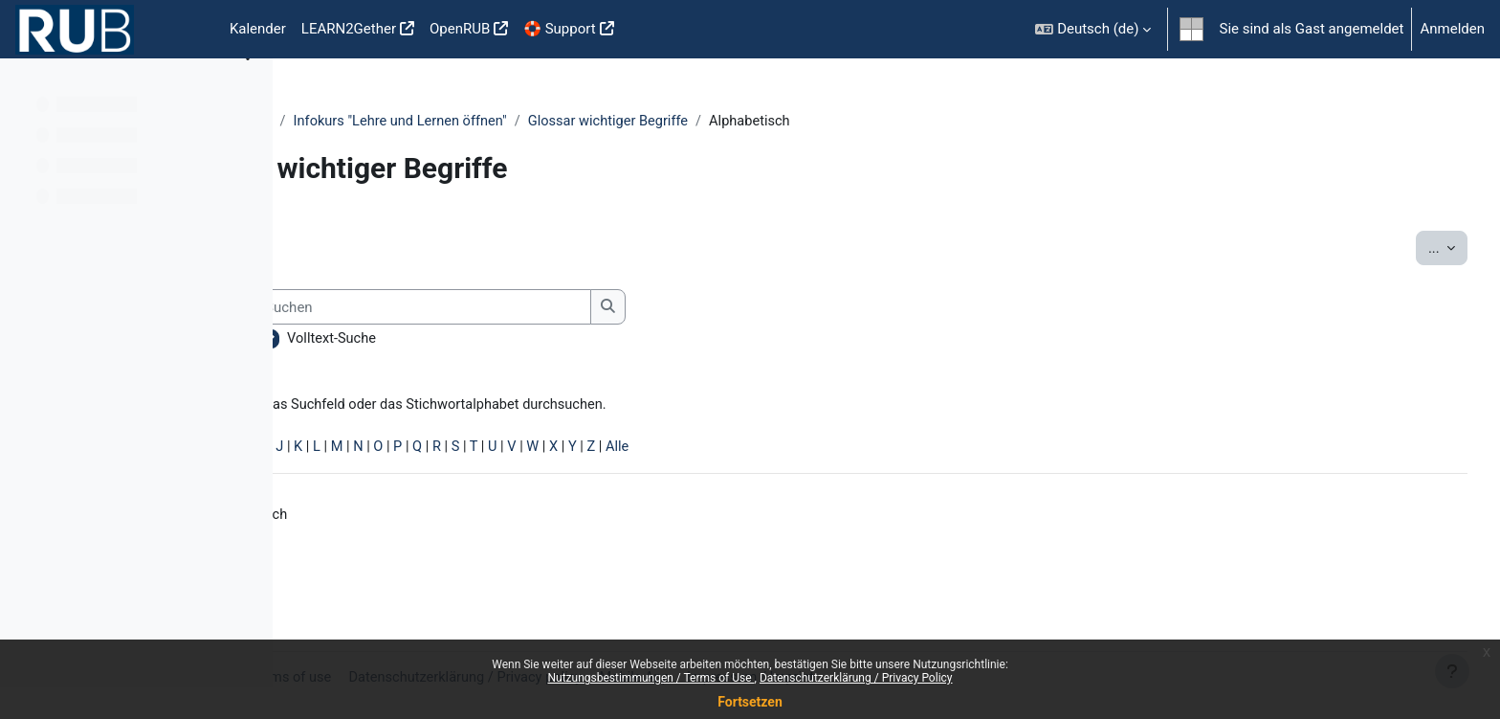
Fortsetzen (750, 701)
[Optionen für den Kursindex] (248, 86)
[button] (1093, 29)
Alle (858, 450)
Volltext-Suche (558, 339)
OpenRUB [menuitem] (460, 28)
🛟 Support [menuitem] (559, 28)
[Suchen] (648, 308)
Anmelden (1452, 28)
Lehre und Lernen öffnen (388, 121)
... (1412, 247)
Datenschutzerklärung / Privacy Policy (856, 678)
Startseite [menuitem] (191, 29)
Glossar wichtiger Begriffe (810, 121)
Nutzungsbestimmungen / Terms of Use (650, 678)
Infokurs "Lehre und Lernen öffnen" (597, 121)
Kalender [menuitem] (258, 28)
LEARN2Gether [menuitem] (348, 28)
